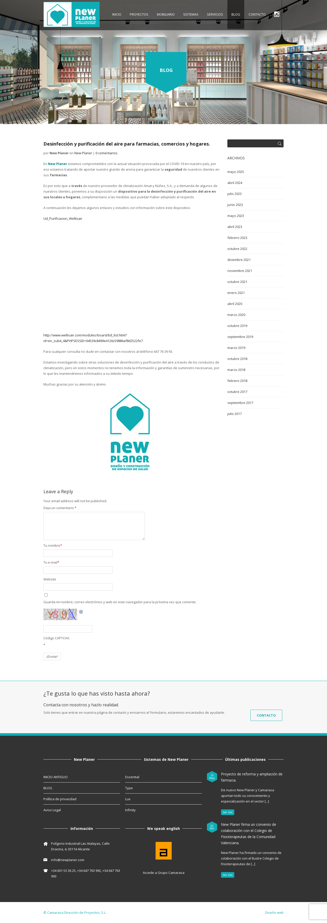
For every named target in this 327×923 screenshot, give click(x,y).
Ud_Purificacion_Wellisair (62, 218)
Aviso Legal (52, 810)
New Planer (83, 153)
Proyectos (139, 14)
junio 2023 (235, 204)
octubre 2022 (237, 248)
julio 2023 (234, 193)
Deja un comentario (59, 508)
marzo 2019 (236, 347)
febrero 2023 (237, 237)
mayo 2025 (235, 171)
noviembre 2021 (239, 270)
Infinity (130, 810)
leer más (227, 812)
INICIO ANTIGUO (55, 777)
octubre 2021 (237, 281)
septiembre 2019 (240, 336)
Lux (128, 799)
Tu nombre (52, 545)
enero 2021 (236, 292)
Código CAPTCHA (56, 638)
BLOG (235, 14)
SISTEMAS (190, 14)
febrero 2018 (237, 380)
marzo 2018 (236, 369)
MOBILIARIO (166, 14)
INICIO (116, 14)
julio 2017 (234, 413)
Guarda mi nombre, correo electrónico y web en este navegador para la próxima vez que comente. (119, 602)
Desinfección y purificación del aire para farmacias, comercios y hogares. (126, 144)
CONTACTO (257, 14)
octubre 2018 (237, 358)
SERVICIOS (215, 14)
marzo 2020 (236, 314)
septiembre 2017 (240, 402)
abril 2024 (234, 182)
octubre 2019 (237, 325)
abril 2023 (234, 226)
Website (49, 579)
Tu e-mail (51, 562)
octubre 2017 (237, 391)
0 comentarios (107, 153)
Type (129, 788)
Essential (132, 777)
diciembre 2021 (239, 259)
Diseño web (274, 912)
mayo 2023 (235, 215)
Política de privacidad (59, 799)
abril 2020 (234, 303)
